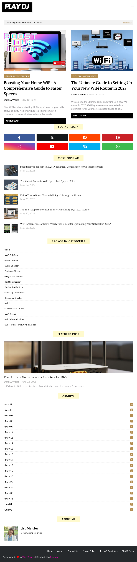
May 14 (69, 443)
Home (50, 551)
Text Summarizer (13, 281)
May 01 (69, 415)
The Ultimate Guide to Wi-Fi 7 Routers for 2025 (35, 377)
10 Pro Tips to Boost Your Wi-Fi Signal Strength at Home (50, 195)
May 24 (69, 487)
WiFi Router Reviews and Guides (20, 324)
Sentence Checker (13, 271)
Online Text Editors (14, 287)
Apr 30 (69, 410)
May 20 (69, 476)
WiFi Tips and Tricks (14, 319)
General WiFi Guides (14, 308)
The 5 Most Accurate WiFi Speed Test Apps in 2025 (47, 181)
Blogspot (54, 557)
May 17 (69, 459)
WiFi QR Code (11, 255)
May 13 (69, 437)
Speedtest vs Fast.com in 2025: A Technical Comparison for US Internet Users (61, 166)
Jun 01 (69, 504)
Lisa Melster (29, 528)
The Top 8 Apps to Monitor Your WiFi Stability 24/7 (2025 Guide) (55, 209)
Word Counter (12, 260)
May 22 (69, 482)
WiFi (7, 303)
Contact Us (73, 551)
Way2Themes (28, 557)
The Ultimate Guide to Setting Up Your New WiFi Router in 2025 (101, 85)
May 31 (69, 498)
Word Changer (12, 265)
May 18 (69, 465)
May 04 (69, 426)
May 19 (69, 470)
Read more (12, 121)
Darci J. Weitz (11, 99)
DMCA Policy (128, 551)
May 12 (69, 432)
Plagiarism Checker (14, 276)
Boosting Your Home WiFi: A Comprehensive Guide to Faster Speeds (33, 88)
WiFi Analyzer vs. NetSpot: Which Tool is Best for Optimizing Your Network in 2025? (65, 224)
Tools (7, 249)
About (60, 551)
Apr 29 (69, 404)
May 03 (69, 421)
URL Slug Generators (14, 292)
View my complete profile (31, 533)
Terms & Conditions (109, 551)
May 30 (69, 493)
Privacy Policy (88, 551)
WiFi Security (11, 314)
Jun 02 (69, 509)
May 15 (69, 448)
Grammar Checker (13, 298)
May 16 (69, 454)
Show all (127, 22)
